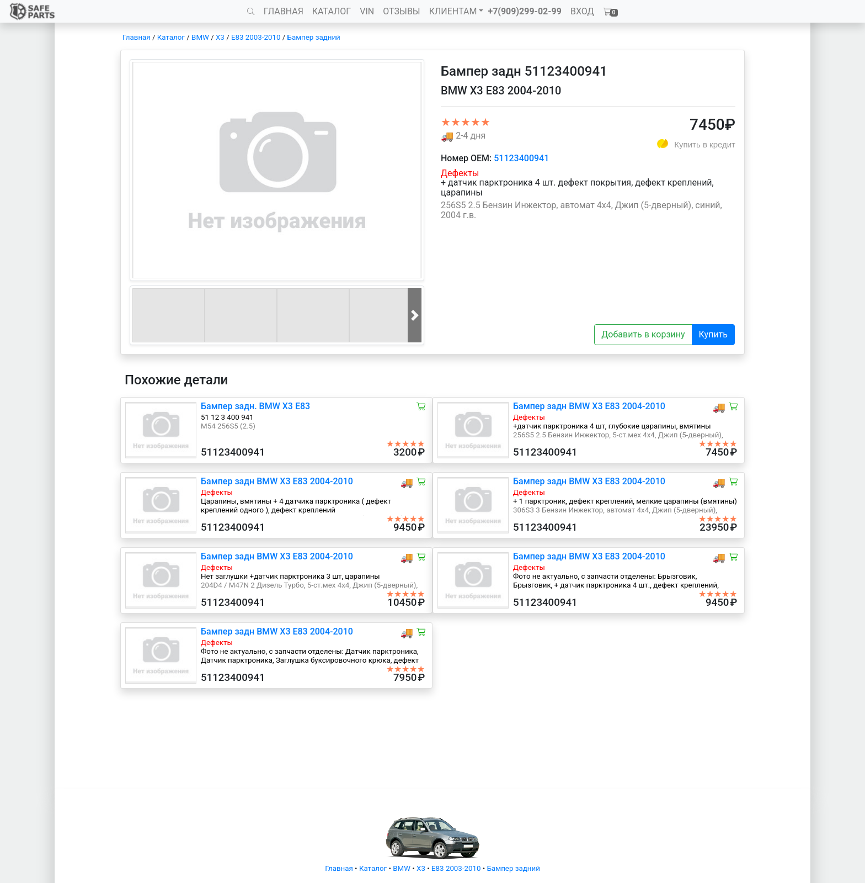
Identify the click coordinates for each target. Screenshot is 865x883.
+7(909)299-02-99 (525, 11)
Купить (713, 334)
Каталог (171, 37)
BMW (200, 37)
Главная (136, 37)
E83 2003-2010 (255, 37)
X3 (220, 37)
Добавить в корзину (643, 334)
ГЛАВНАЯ (283, 11)
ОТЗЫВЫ (401, 11)
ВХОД (582, 11)
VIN (367, 11)
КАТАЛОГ (331, 11)
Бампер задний (313, 37)
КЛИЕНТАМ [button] (453, 11)
